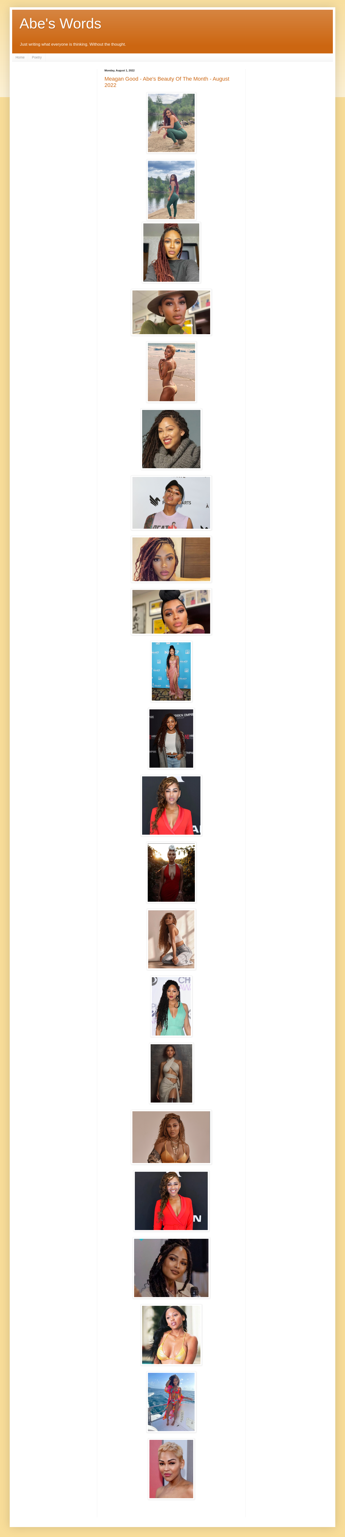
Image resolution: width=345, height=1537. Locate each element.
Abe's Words (60, 23)
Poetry (37, 57)
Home (20, 57)
